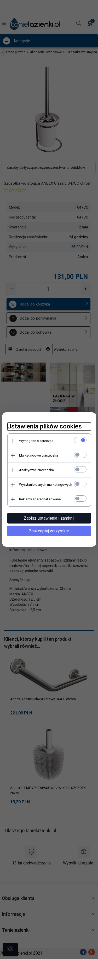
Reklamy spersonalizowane (40, 499)
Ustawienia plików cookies (44, 426)
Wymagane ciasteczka (36, 441)
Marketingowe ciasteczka (38, 455)
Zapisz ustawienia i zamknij (49, 518)
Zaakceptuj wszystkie (49, 530)
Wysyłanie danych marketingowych (45, 485)
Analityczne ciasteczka (36, 470)
